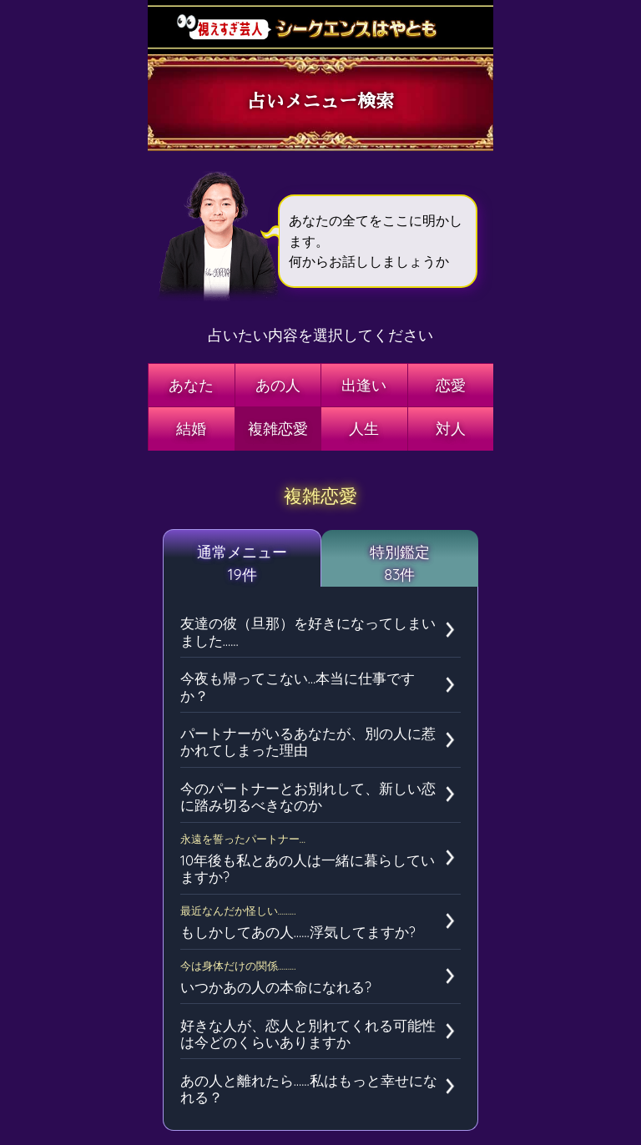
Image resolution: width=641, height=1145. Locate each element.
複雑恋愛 (278, 428)
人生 (364, 428)
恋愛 (451, 385)
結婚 (191, 428)
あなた (191, 385)
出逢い (363, 385)
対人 (451, 428)
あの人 (277, 385)
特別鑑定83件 (400, 563)
